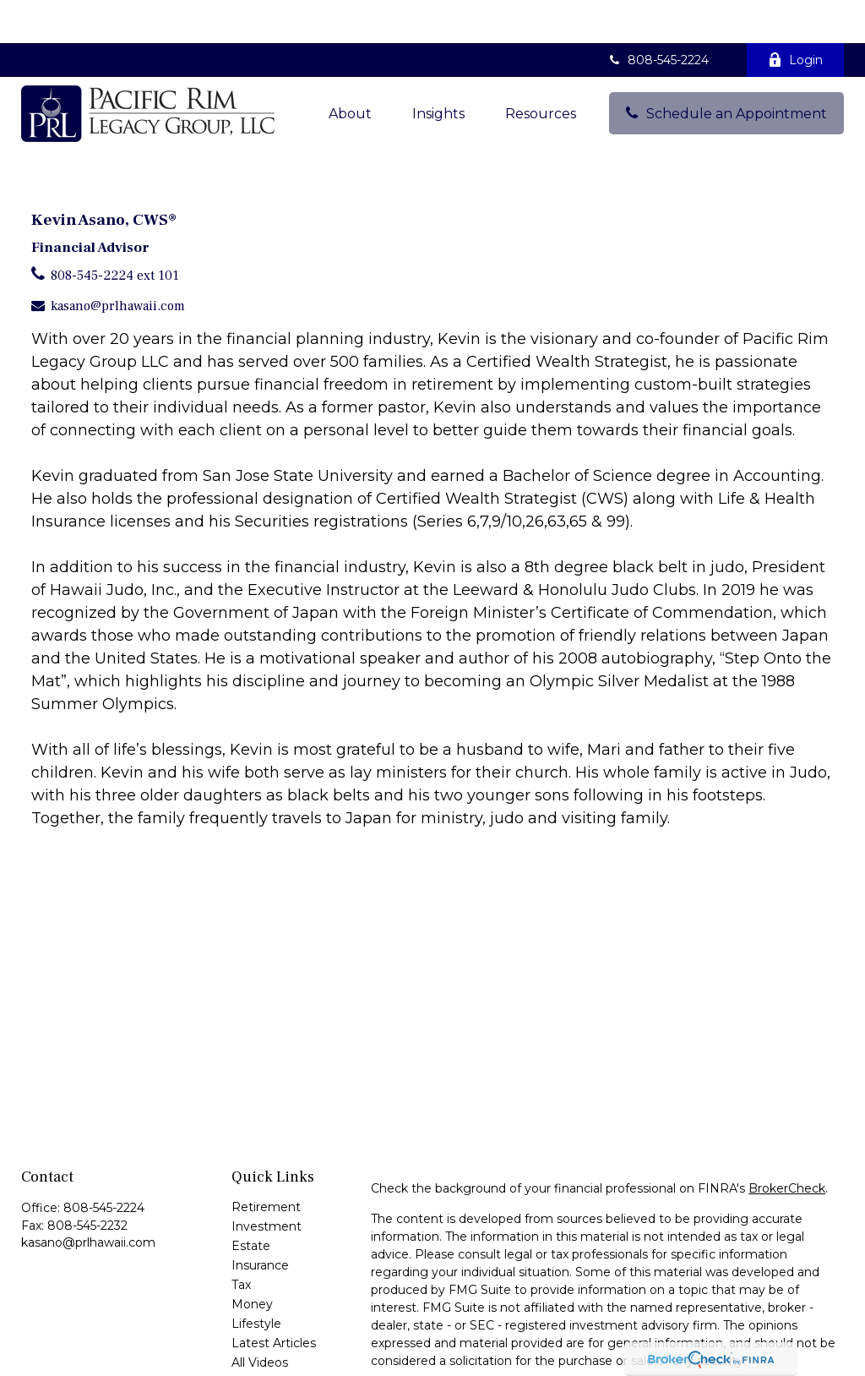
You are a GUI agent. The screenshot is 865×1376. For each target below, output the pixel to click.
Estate (250, 1202)
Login (795, 17)
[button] (350, 70)
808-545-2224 (658, 17)
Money (252, 1261)
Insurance (260, 1222)
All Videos (259, 1319)
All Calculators (272, 1338)
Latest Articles (273, 1300)
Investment (266, 1183)
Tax (241, 1241)
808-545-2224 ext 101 (115, 232)
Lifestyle (256, 1280)
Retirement (266, 1163)
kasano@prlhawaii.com (118, 262)
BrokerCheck (786, 1145)
